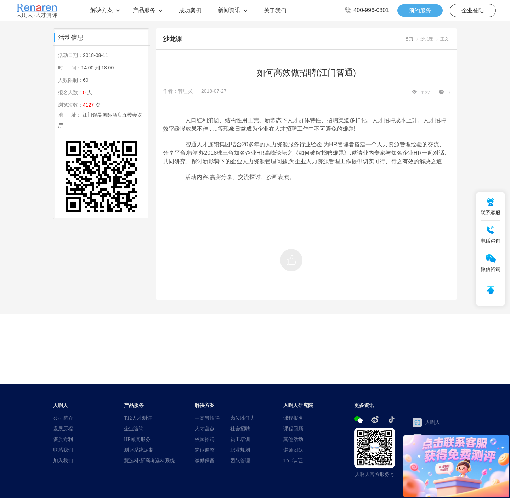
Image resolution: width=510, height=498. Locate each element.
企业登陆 (472, 10)
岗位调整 (205, 449)
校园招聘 (205, 439)
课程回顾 (293, 428)
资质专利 (63, 439)
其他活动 (293, 439)
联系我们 (63, 449)
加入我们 (63, 460)
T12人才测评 (138, 417)
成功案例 (190, 10)
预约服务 (420, 10)
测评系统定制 (139, 449)
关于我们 (275, 10)
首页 (409, 38)
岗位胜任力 (242, 417)
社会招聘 (240, 428)
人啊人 (426, 422)
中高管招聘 (207, 417)
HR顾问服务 (137, 439)
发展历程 (63, 428)
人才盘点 (205, 428)
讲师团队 (293, 449)
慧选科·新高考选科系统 (149, 460)
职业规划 (240, 449)
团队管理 (240, 460)
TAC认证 (293, 460)
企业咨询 (134, 428)
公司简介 (63, 417)
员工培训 (240, 439)
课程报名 (293, 417)
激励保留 (205, 460)
